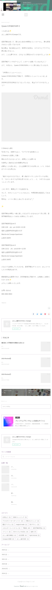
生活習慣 (23, 536)
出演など (6, 517)
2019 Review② (6, 358)
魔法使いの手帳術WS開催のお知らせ (12, 343)
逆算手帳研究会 (39, 528)
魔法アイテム (8, 525)
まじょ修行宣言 (23, 539)
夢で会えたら (15, 493)
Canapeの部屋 (8, 539)
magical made (21, 525)
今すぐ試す (26, 8)
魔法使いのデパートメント (19, 502)
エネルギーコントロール (11, 528)
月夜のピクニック (32, 521)
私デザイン (34, 525)
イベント (6, 532)
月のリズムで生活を (20, 532)
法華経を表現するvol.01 (18, 476)
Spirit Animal (34, 536)
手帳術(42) (3, 302)
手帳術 (26, 528)
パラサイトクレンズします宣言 (20, 485)
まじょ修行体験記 (9, 536)
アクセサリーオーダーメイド (13, 521)
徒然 (33, 532)
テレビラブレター (16, 467)
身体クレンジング (20, 517)
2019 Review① (6, 374)
